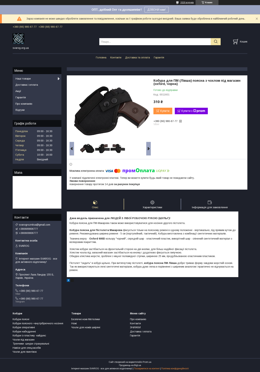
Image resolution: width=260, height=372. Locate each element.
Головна (101, 57)
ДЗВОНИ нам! (156, 9)
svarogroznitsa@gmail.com (34, 224)
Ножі (74, 323)
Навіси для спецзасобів (27, 347)
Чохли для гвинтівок (25, 351)
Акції (18, 91)
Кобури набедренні (24, 331)
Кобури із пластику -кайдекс (29, 335)
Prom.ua (147, 362)
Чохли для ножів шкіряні (85, 327)
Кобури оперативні (24, 327)
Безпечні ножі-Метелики (85, 319)
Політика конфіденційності (175, 368)
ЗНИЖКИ (135, 327)
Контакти (115, 57)
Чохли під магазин (23, 339)
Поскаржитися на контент (147, 368)
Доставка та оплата (137, 57)
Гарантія (159, 57)
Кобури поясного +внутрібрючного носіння (38, 323)
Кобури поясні (21, 319)
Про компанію (23, 103)
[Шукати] (216, 41)
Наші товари (23, 78)
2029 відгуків (187, 2)
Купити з (193, 111)
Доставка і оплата (26, 84)
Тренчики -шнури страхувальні (31, 343)
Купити (164, 110)
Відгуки (20, 109)
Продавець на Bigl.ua (130, 365)
